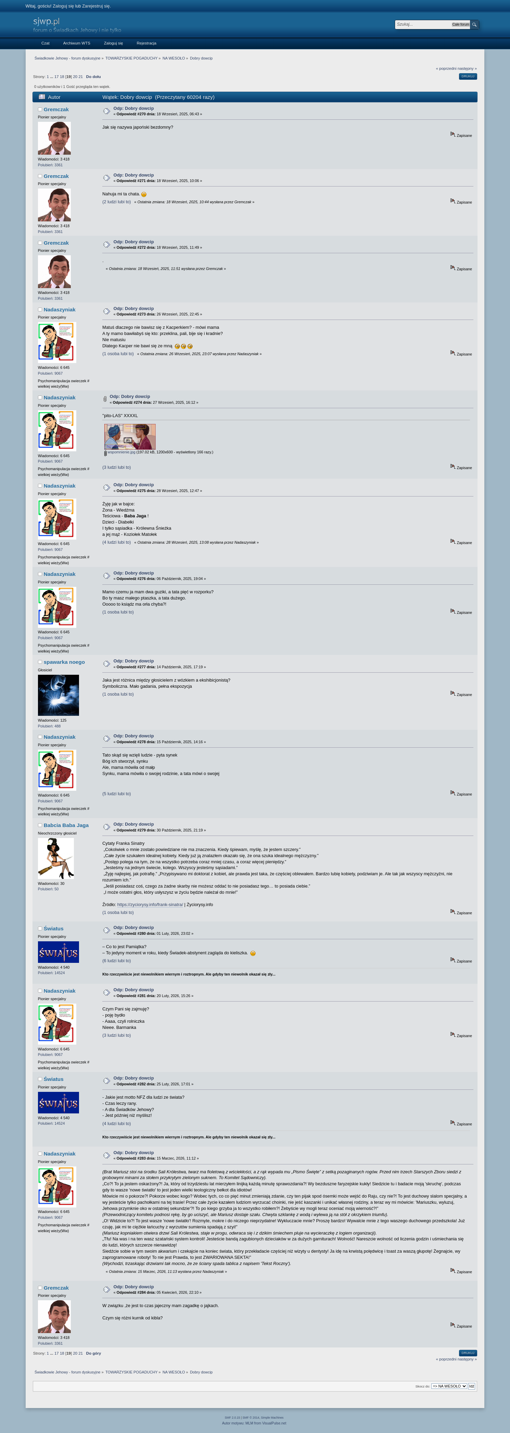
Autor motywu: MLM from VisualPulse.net (254, 1423)
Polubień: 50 (48, 889)
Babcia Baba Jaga (66, 825)
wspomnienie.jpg (119, 452)
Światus (54, 928)
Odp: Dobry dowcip (134, 108)
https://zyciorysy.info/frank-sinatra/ (150, 904)
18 (62, 77)
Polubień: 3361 (50, 165)
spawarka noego (64, 662)
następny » (467, 68)
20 (75, 77)
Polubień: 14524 (51, 973)
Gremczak (56, 109)
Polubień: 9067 (50, 373)
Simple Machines (272, 1417)
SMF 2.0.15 (232, 1417)
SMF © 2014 (251, 1417)
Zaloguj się (63, 6)
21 (80, 77)
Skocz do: (422, 1386)
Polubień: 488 (49, 726)
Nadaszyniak (60, 309)
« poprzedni (446, 68)
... (52, 77)
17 (56, 77)
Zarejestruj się (95, 6)
